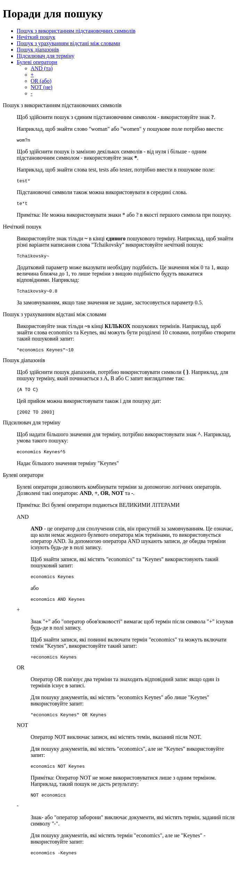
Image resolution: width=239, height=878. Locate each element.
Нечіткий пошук (36, 37)
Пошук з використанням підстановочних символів (76, 31)
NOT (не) (41, 87)
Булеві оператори (37, 62)
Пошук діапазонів (38, 50)
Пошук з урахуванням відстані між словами (68, 43)
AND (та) (42, 68)
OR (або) (41, 81)
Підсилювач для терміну (45, 56)
